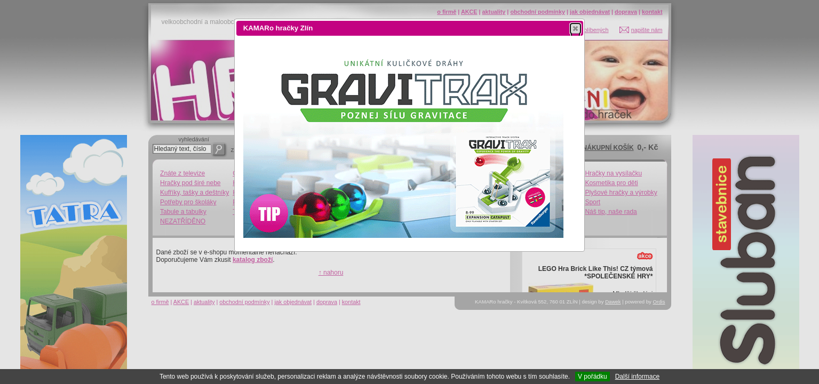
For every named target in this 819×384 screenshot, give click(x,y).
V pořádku (592, 376)
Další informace (637, 376)
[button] (575, 28)
